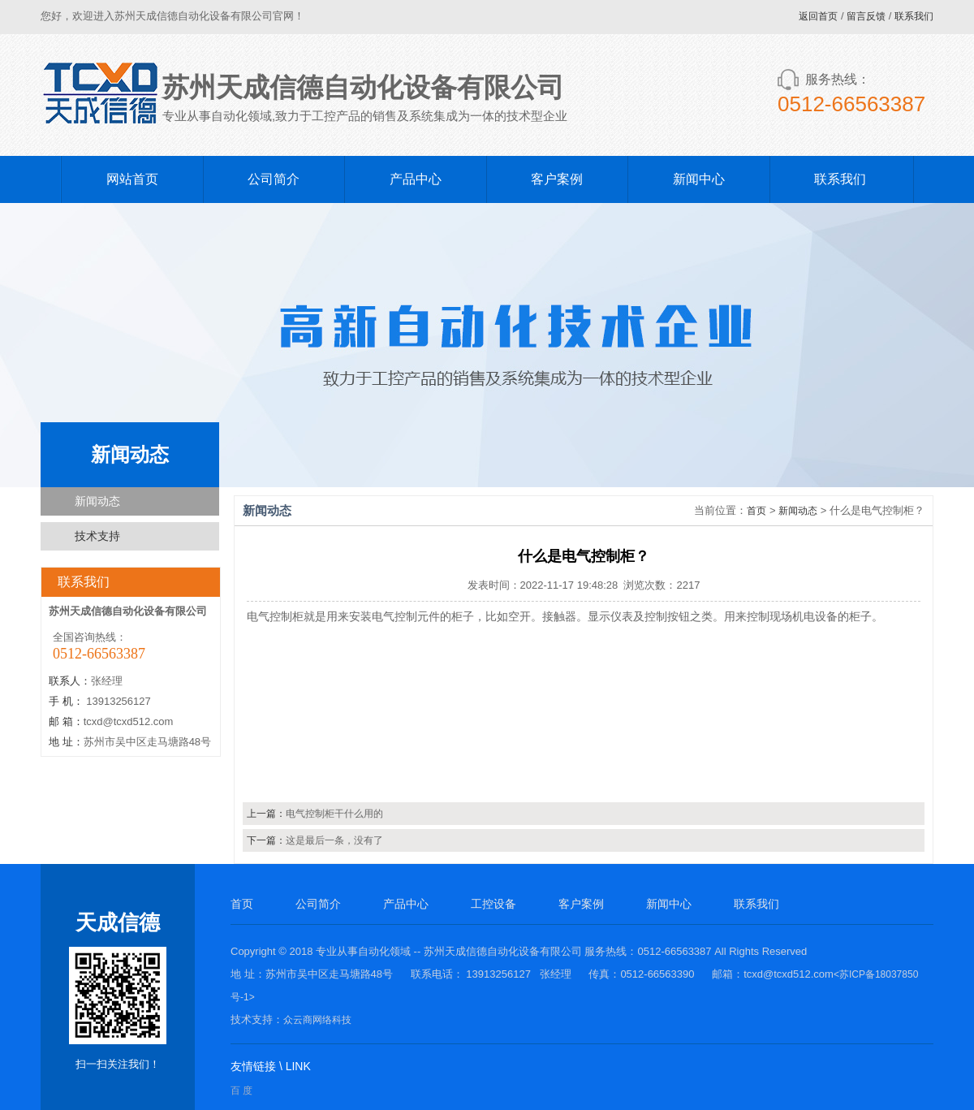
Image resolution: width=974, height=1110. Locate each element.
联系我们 (913, 16)
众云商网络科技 (317, 1020)
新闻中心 (699, 179)
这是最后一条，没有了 (334, 840)
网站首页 (132, 179)
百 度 (241, 1090)
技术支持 (97, 535)
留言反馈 (866, 16)
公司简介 (274, 179)
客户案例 (557, 179)
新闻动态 (97, 501)
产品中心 (416, 179)
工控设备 (493, 903)
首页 (756, 510)
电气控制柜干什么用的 (334, 813)
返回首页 (818, 16)
